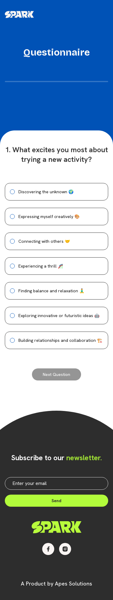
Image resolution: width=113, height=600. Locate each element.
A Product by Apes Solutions (56, 583)
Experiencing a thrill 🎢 (40, 266)
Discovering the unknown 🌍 (46, 192)
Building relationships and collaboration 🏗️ (60, 340)
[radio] (12, 191)
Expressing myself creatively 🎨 (49, 216)
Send (56, 500)
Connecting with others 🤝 (44, 241)
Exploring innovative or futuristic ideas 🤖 (58, 315)
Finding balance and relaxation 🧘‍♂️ (51, 291)
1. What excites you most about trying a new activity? (56, 154)
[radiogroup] (56, 266)
